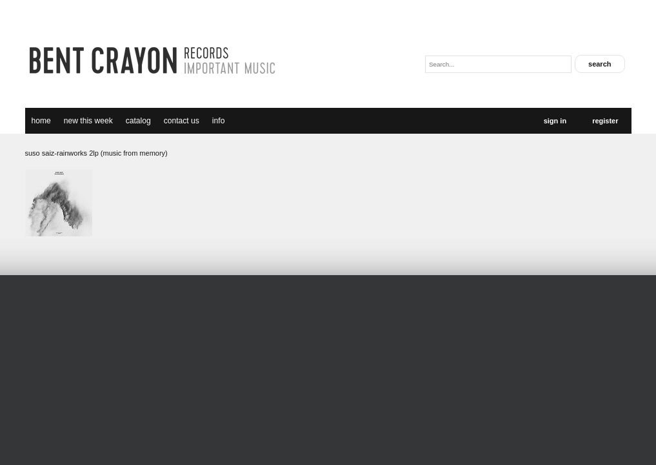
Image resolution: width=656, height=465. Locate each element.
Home (41, 120)
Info (218, 120)
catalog (138, 120)
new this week (88, 120)
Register (605, 121)
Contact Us (181, 120)
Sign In (555, 121)
